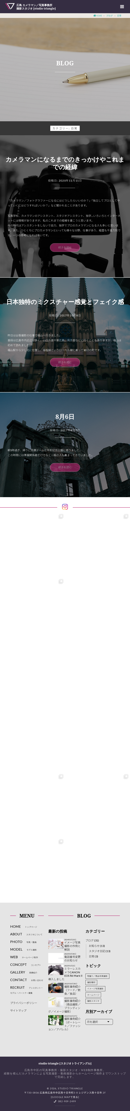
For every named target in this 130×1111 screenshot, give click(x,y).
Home (97, 15)
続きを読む (65, 247)
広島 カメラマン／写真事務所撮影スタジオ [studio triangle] (36, 6)
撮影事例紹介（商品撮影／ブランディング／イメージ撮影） (64, 1006)
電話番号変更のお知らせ (72, 958)
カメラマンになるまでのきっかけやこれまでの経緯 (65, 163)
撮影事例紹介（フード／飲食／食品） (72, 990)
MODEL (23, 949)
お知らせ (94, 945)
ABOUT (26, 934)
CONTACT (26, 980)
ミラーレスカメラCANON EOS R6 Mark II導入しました (65, 974)
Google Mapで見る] (65, 1097)
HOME (23, 926)
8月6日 (65, 416)
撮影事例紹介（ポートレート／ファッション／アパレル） (64, 1024)
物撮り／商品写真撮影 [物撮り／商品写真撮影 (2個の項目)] (97, 976)
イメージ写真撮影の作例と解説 (72, 946)
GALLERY (23, 972)
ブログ (89, 940)
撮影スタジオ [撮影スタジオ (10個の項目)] (93, 1001)
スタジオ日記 (97, 951)
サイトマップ (18, 1010)
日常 (91, 956)
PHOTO (23, 942)
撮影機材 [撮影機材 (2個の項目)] (91, 982)
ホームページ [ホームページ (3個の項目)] (93, 995)
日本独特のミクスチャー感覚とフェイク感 (65, 302)
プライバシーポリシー (23, 1002)
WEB (24, 957)
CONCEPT (25, 964)
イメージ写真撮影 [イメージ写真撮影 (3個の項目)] (95, 988)
